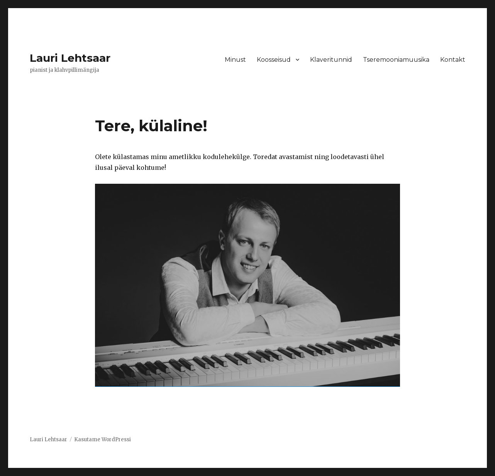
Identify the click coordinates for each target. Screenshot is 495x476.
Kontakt (452, 59)
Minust (235, 59)
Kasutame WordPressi (102, 439)
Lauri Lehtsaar (70, 57)
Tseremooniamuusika (396, 59)
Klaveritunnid (331, 59)
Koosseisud (274, 59)
